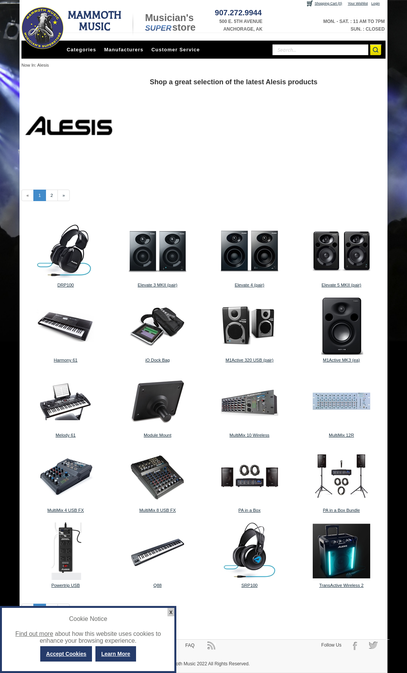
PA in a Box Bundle (341, 510)
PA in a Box (249, 510)
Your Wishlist (358, 3)
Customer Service (175, 49)
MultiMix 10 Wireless (249, 435)
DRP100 (65, 285)
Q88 (157, 585)
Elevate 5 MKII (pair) (341, 285)
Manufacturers (124, 49)
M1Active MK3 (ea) (341, 360)
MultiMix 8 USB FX (157, 510)
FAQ (190, 645)
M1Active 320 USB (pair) (249, 360)
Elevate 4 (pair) (249, 285)
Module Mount (157, 435)
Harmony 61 (65, 360)
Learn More (115, 654)
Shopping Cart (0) (328, 3)
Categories (81, 49)
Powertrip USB (65, 585)
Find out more (34, 633)
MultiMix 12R (341, 435)
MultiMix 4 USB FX (66, 510)
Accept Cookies (66, 654)
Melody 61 (65, 435)
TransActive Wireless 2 (341, 585)
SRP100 (249, 585)
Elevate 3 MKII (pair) (157, 285)
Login (375, 3)
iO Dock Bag (157, 360)
